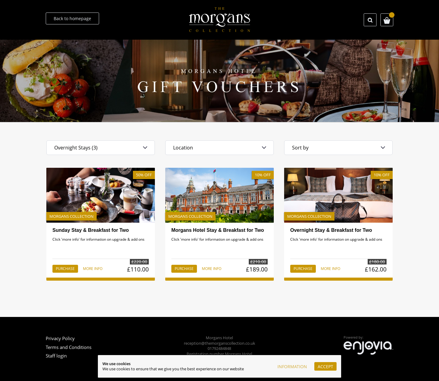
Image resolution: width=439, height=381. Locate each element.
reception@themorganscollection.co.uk (219, 343)
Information (292, 366)
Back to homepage (72, 18)
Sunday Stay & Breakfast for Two (90, 230)
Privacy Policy (60, 338)
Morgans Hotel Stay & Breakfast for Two (217, 230)
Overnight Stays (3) (76, 147)
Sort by (300, 147)
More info (92, 268)
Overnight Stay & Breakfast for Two (331, 230)
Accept (325, 366)
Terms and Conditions (68, 347)
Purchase (65, 268)
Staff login (56, 356)
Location (183, 147)
